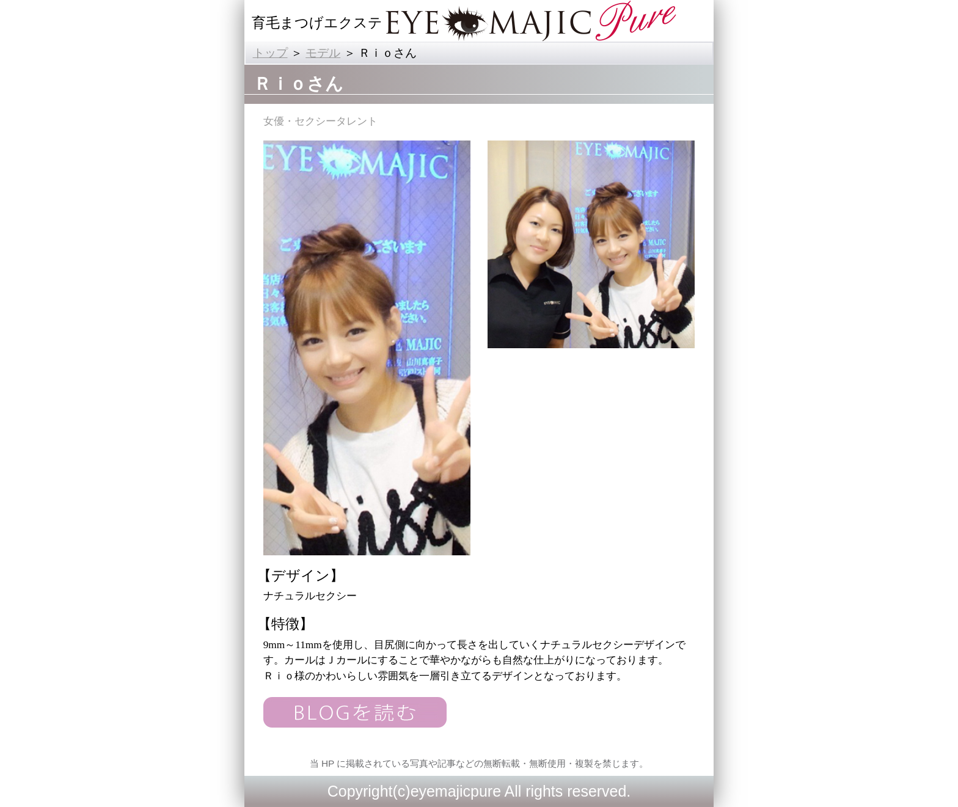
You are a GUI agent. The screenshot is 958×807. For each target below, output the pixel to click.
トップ (270, 52)
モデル (322, 52)
